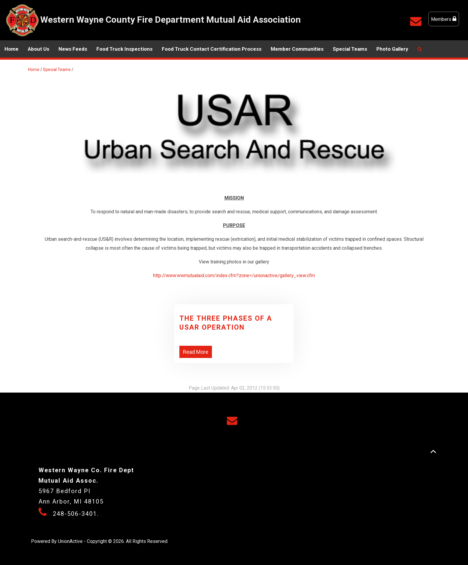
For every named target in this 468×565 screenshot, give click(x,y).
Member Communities (297, 49)
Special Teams (350, 49)
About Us (38, 49)
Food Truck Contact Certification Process (211, 49)
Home (11, 49)
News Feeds (73, 49)
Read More (195, 352)
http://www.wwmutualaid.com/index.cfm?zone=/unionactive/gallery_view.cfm (234, 275)
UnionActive (70, 541)
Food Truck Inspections (124, 49)
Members (443, 19)
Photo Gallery (392, 49)
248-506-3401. (76, 513)
